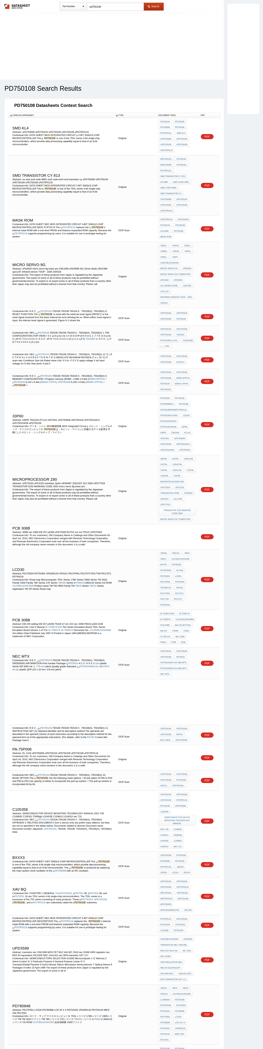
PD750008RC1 (167, 373)
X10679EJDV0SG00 (169, 246)
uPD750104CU (183, 407)
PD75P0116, (166, 131)
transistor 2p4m (169, 450)
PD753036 (176, 515)
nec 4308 (179, 577)
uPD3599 (177, 261)
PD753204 (165, 909)
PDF (207, 134)
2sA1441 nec (184, 877)
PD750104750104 (168, 388)
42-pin (96, 600)
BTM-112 (177, 957)
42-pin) (179, 520)
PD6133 (80, 530)
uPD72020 (165, 445)
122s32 (185, 383)
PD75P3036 (165, 520)
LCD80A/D (165, 900)
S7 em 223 (165, 577)
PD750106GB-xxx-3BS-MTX (173, 605)
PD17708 (164, 545)
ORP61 (163, 961)
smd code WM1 (180, 174)
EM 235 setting (182, 567)
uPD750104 (181, 136)
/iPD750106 (64, 353)
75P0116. (164, 957)
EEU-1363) (165, 674)
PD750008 (165, 126)
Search (153, 6)
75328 (185, 572)
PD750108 (179, 121)
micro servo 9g (169, 251)
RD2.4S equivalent (170, 872)
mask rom (165, 222)
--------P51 (164, 320)
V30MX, (163, 236)
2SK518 (163, 280)
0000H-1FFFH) (94, 353)
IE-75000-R (67, 571)
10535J (191, 782)
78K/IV (92, 534)
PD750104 (165, 121)
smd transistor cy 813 (172, 169)
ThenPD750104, (63, 804)
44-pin (15, 606)
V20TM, (174, 420)
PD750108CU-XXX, (169, 315)
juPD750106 (181, 674)
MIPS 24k (178, 929)
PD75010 (73, 600)
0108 (171, 582)
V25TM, (163, 425)
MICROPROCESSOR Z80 (172, 440)
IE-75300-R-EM (53, 568)
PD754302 (179, 530)
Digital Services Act (166, 1036)
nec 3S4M (165, 862)
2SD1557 (164, 454)
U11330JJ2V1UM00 (169, 952)
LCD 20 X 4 (179, 919)
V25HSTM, (177, 425)
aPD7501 (78, 804)
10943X (179, 782)
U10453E (177, 759)
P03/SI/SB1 (187, 315)
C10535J (190, 754)
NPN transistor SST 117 (173, 882)
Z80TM (163, 420)
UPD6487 (187, 450)
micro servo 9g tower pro (175, 256)
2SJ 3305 (177, 454)
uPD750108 (181, 141)
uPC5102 (179, 445)
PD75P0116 (69, 213)
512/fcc (180, 335)
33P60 (184, 393)
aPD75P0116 (39, 813)
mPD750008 (165, 159)
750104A (175, 397)
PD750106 (165, 947)
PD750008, (188, 952)
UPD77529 (165, 459)
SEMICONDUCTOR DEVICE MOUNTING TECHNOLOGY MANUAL (177, 748)
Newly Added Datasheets (72, 1036)
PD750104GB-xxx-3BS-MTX (94, 603)
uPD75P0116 (166, 146)
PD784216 (165, 550)
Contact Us (185, 1036)
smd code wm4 (168, 178)
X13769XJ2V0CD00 (22, 534)
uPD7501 (164, 402)
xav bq (164, 819)
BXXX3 (174, 787)
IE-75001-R (54, 571)
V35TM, (163, 435)
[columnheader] (61, 115)
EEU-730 (164, 754)
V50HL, (163, 241)
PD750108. (179, 126)
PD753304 (165, 525)
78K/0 (78, 534)
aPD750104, (86, 810)
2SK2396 (186, 266)
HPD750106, (100, 810)
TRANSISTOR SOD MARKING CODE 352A (177, 466)
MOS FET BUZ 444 (169, 857)
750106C (90, 313)
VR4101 (179, 535)
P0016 (191, 577)
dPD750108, (177, 719)
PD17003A (165, 530)
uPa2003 (186, 251)
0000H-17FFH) (49, 353)
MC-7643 (186, 857)
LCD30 (177, 525)
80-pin (163, 515)
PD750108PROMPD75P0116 (173, 378)
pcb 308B (165, 567)
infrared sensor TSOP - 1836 (176, 275)
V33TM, (177, 430)
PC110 (186, 397)
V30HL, (186, 231)
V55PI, (174, 241)
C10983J (190, 759)
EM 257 (163, 572)
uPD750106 (165, 141)
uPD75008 (181, 966)
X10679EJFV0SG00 (169, 847)
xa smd (164, 174)
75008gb (164, 759)
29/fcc (163, 719)
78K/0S (62, 530)
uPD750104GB (167, 412)
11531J (163, 787)
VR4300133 (165, 535)
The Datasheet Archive (17, 6)
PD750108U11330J (169, 383)
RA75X (91, 672)
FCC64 (189, 957)
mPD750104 (165, 154)
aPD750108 (182, 809)
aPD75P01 (18, 807)
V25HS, (174, 231)
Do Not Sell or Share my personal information (130, 1036)
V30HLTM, (165, 430)
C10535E (164, 741)
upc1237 (164, 270)
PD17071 (177, 545)
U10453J (164, 764)
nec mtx (164, 610)
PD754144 (165, 929)
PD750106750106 (168, 393)
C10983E (177, 754)
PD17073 (179, 540)
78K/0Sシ (79, 916)
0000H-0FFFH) (96, 350)
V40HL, (186, 236)
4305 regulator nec (171, 867)
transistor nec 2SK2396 (173, 852)
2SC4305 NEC (166, 877)
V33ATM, (190, 430)
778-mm (40, 603)
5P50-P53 (186, 961)
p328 (162, 582)
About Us (199, 1036)
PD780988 (165, 919)
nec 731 (177, 764)
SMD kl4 (180, 131)
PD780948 (179, 909)
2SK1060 (164, 261)
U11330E (164, 217)
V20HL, (163, 231)
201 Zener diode (169, 266)
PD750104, (165, 212)
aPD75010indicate (185, 814)
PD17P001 (165, 540)
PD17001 (164, 934)
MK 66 (174, 961)
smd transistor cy (170, 183)
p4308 (175, 572)
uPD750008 (165, 136)
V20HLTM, (187, 420)
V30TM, (189, 425)
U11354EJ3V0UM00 (100, 571)
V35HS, (175, 236)
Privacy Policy (95, 1036)
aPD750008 (165, 814)
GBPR (163, 397)
